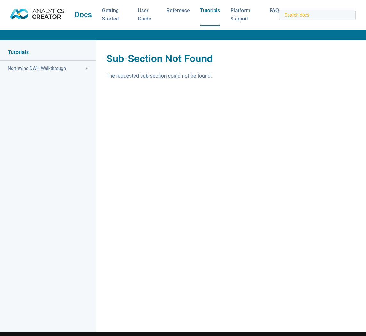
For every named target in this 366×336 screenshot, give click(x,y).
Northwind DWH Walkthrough (48, 68)
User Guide (144, 14)
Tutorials (210, 10)
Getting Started (110, 14)
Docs (83, 14)
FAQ (274, 10)
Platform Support (240, 14)
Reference (178, 10)
